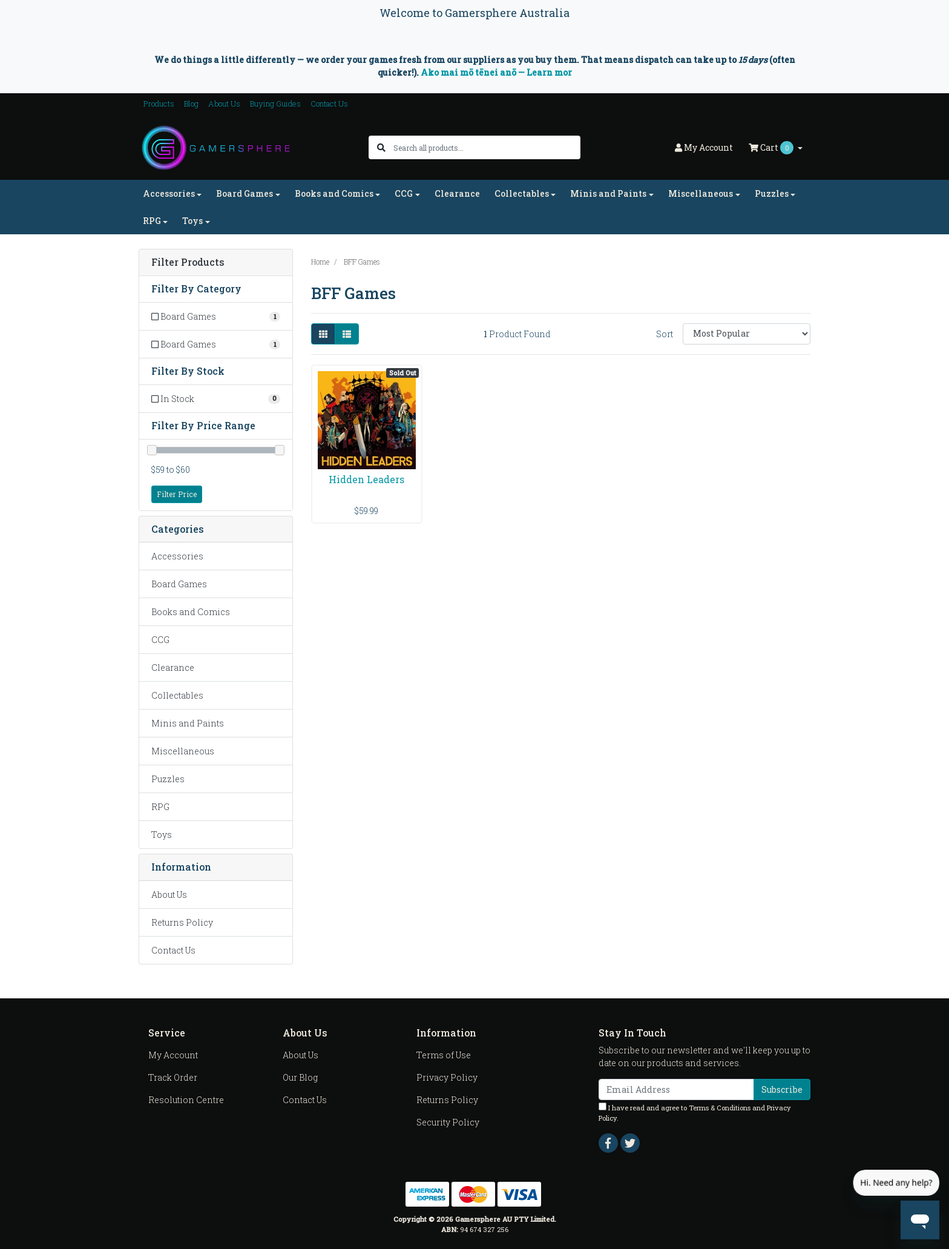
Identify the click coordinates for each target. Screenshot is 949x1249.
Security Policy (447, 1122)
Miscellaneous (182, 751)
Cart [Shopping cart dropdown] (772, 147)
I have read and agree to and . (695, 1112)
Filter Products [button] (188, 262)
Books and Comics (190, 612)
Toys (161, 834)
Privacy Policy (447, 1077)
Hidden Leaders (366, 479)
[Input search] (486, 147)
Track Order (172, 1077)
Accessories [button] (169, 193)
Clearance (457, 193)
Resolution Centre (186, 1100)
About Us (224, 103)
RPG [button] (152, 220)
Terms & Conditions (719, 1107)
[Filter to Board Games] (215, 316)
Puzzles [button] (772, 193)
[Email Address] (676, 1089)
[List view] (347, 333)
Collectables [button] (521, 193)
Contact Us (329, 103)
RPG (160, 806)
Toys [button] (192, 220)
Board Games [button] (244, 193)
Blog (191, 103)
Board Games (179, 584)
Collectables (177, 695)
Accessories (177, 556)
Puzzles (168, 779)
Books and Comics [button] (334, 193)
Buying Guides (275, 103)
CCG (160, 639)
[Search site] (381, 147)
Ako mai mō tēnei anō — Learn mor (496, 72)
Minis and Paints (187, 723)
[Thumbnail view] (323, 333)
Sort (664, 334)
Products (158, 103)
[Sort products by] (746, 333)
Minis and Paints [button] (608, 193)
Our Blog (300, 1077)
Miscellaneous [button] (700, 193)
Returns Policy (182, 922)
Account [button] (704, 147)
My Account (173, 1055)
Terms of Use (443, 1055)
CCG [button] (404, 193)
